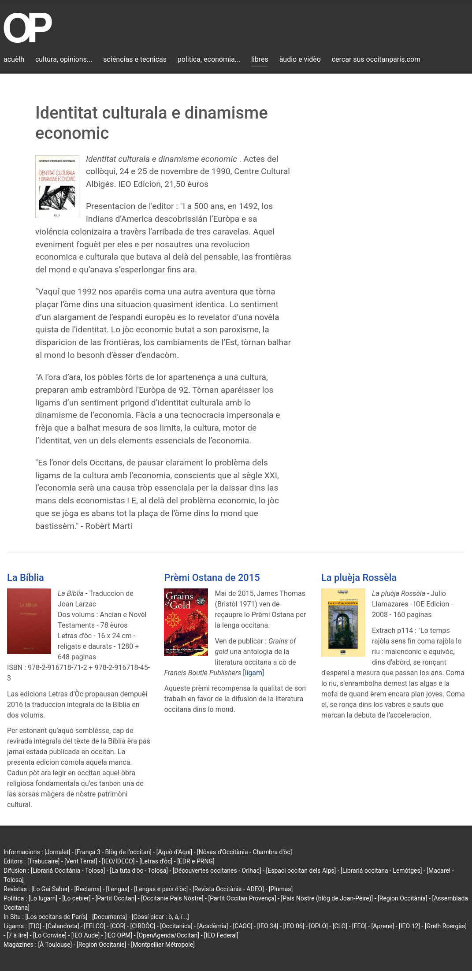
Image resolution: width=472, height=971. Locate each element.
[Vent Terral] (80, 861)
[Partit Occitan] (116, 898)
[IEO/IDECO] (118, 861)
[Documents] (109, 916)
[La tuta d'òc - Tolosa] (139, 870)
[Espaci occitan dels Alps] (301, 870)
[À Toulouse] (55, 944)
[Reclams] (87, 889)
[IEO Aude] (85, 935)
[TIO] (34, 926)
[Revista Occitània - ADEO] (228, 889)
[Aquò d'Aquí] (174, 852)
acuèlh (14, 59)
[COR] (118, 926)
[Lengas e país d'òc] (161, 889)
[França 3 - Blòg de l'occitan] (113, 852)
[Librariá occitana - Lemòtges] (381, 870)
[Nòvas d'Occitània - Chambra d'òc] (244, 852)
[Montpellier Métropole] (163, 944)
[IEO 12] (409, 926)
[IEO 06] (293, 926)
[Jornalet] (58, 852)
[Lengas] (118, 889)
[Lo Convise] (50, 935)
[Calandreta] (62, 926)
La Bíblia (25, 577)
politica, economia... (209, 59)
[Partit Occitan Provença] (242, 898)
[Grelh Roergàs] (446, 926)
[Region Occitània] (402, 898)
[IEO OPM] (118, 935)
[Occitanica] (176, 926)
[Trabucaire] (43, 861)
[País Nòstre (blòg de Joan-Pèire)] (327, 898)
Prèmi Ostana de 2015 (212, 577)
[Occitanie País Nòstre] (172, 898)
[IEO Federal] (221, 935)
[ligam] (253, 673)
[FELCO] (94, 926)
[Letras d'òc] (155, 861)
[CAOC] (242, 926)
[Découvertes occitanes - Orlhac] (217, 870)
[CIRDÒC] (143, 926)
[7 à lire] (17, 935)
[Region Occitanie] (101, 944)
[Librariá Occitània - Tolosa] (68, 870)
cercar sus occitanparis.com (376, 59)
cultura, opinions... (64, 59)
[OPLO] (318, 926)
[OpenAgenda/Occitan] (168, 935)
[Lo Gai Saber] (50, 889)
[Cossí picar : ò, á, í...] (160, 916)
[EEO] (359, 926)
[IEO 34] (268, 926)
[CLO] (340, 926)
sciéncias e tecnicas (135, 59)
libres (259, 59)
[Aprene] (383, 926)
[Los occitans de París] (56, 916)
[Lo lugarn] (43, 898)
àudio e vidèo (300, 59)
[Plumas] (281, 889)
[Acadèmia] (212, 926)
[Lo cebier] (76, 898)
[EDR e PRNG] (196, 861)
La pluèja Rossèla (359, 577)
